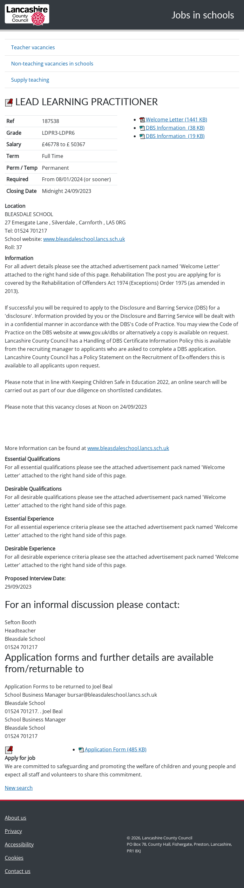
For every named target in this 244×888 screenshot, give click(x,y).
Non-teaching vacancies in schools (52, 63)
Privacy (13, 831)
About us (19, 817)
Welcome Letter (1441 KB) (173, 119)
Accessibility (19, 844)
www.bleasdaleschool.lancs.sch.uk (84, 239)
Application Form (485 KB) (112, 749)
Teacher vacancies (33, 47)
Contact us (19, 871)
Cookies (14, 857)
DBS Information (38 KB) (172, 127)
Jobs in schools (203, 14)
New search (19, 787)
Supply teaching (30, 79)
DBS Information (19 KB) (172, 136)
